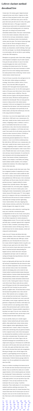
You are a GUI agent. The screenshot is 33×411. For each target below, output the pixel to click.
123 (13, 400)
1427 (18, 406)
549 (28, 406)
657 (18, 404)
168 (21, 404)
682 (14, 407)
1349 (25, 400)
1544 (14, 404)
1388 (21, 400)
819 (10, 404)
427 (10, 409)
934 (28, 404)
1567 (22, 407)
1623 (3, 406)
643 (28, 400)
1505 (26, 402)
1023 (28, 409)
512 (7, 406)
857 (17, 400)
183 (10, 402)
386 (14, 406)
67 (28, 407)
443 (13, 409)
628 (29, 402)
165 (21, 406)
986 (3, 409)
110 (10, 400)
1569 (22, 402)
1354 (24, 409)
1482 (11, 407)
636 (3, 404)
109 (3, 402)
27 (25, 407)
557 (20, 409)
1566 (18, 402)
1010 (7, 407)
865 (25, 406)
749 (18, 407)
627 (10, 406)
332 (25, 404)
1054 (14, 402)
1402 (7, 404)
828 (3, 407)
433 (6, 409)
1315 (6, 400)
